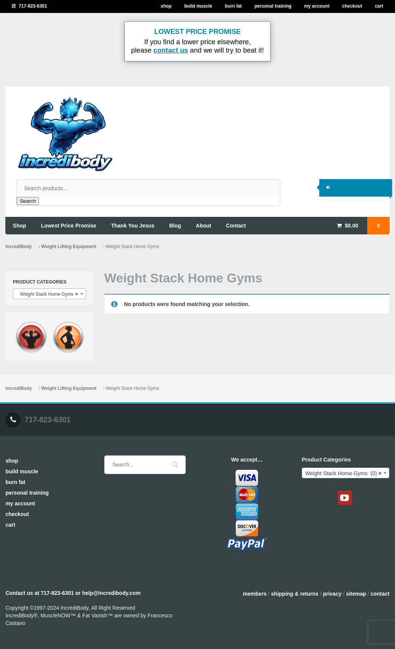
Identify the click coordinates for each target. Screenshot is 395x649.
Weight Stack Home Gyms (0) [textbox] (343, 473)
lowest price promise (69, 226)
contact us (170, 50)
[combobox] (49, 293)
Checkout (352, 6)
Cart (379, 6)
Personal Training (273, 6)
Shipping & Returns (294, 594)
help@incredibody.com (111, 593)
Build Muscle (198, 6)
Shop (166, 6)
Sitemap (356, 594)
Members (254, 594)
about (203, 226)
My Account (317, 6)
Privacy (332, 594)
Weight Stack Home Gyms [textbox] (47, 294)
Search (28, 201)
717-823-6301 (33, 6)
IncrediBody (18, 246)
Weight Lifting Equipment (68, 246)
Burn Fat (233, 6)
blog (175, 226)
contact (236, 226)
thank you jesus (132, 226)
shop (19, 226)
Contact (380, 594)
